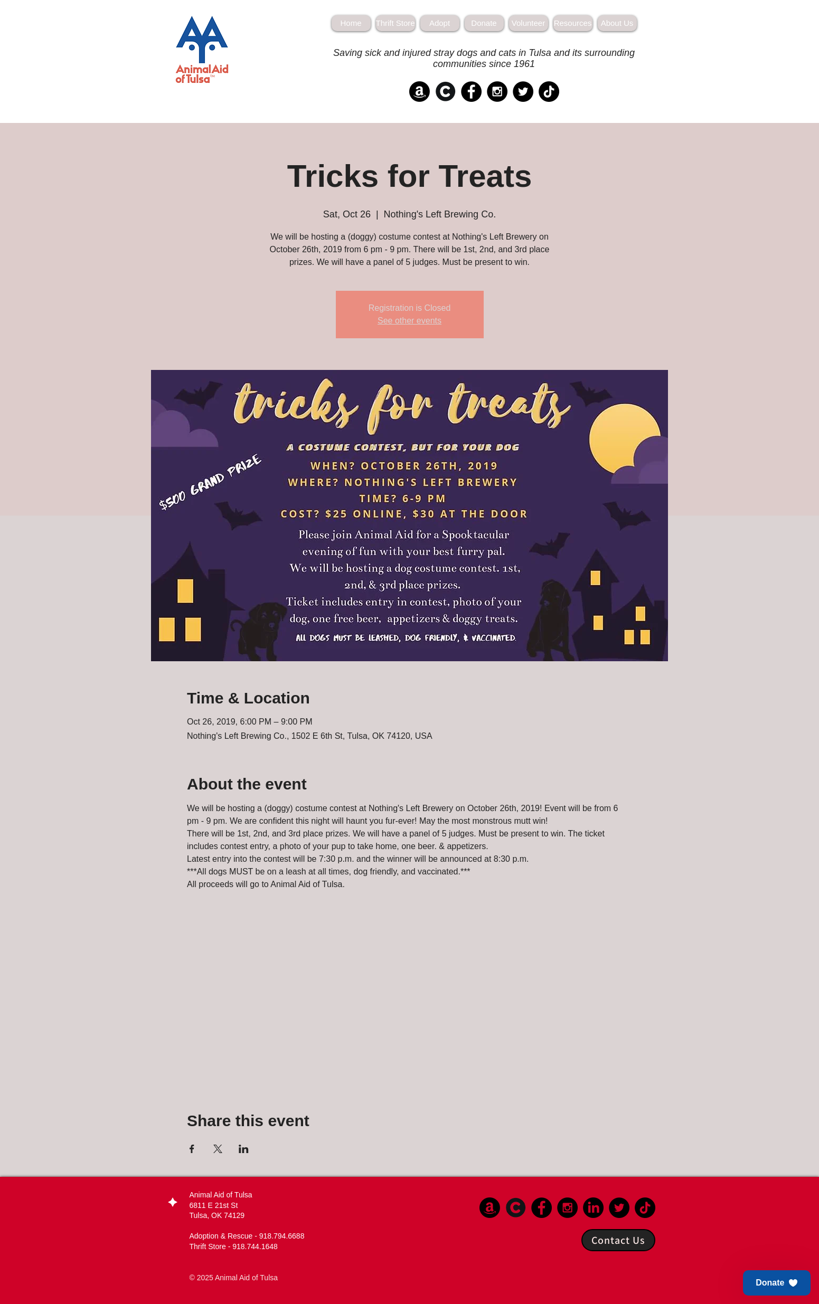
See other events (409, 320)
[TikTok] (549, 91)
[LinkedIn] (593, 1207)
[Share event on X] (218, 1149)
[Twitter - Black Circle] (523, 91)
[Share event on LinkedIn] (244, 1149)
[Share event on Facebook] (192, 1149)
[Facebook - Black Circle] (471, 91)
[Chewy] (445, 91)
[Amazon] (419, 91)
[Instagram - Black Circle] (497, 91)
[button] (777, 1283)
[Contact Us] (618, 1240)
